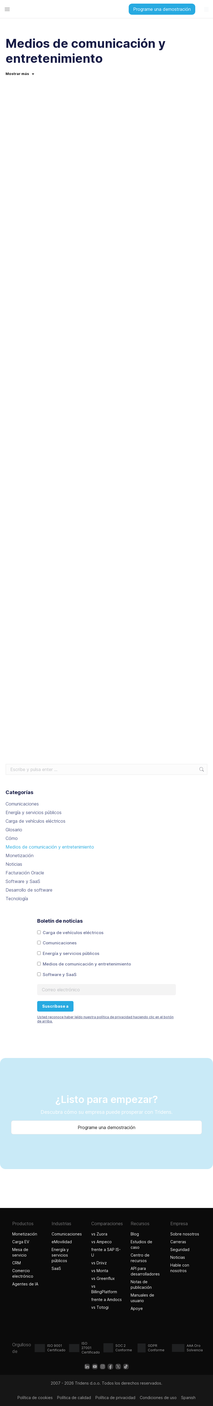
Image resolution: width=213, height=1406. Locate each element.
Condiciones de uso (158, 1397)
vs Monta (99, 1270)
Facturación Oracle (25, 872)
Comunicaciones (22, 804)
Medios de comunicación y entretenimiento (50, 847)
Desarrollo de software (29, 890)
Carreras (178, 1241)
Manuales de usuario (142, 1298)
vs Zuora (99, 1234)
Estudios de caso (141, 1244)
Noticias (14, 864)
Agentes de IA (26, 1284)
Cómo (12, 838)
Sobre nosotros (184, 1234)
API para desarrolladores (145, 1271)
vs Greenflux (103, 1278)
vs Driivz (99, 1262)
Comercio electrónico (22, 1273)
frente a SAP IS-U (106, 1252)
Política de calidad (74, 1397)
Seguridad (179, 1249)
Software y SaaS (23, 881)
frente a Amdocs (106, 1299)
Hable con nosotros (179, 1268)
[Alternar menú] (7, 9)
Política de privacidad (115, 1397)
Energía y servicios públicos (34, 812)
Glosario (14, 829)
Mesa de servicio (20, 1252)
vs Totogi (100, 1307)
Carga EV (20, 1241)
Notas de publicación (141, 1284)
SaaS (56, 1268)
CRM (16, 1262)
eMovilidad (62, 1241)
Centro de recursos (140, 1258)
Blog (135, 1234)
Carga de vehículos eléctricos (35, 821)
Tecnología (17, 898)
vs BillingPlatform (104, 1289)
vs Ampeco (101, 1241)
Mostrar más (20, 73)
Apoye (137, 1308)
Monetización (20, 855)
